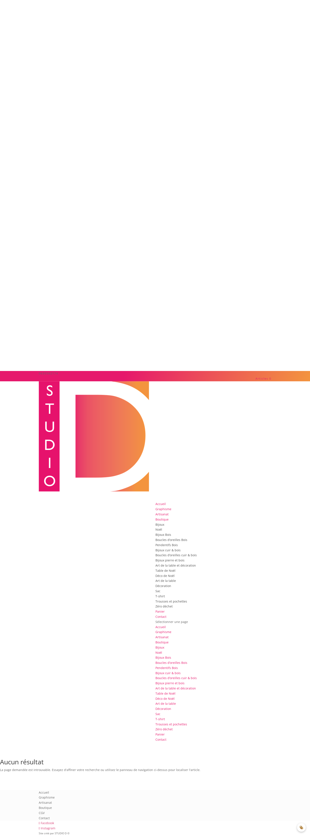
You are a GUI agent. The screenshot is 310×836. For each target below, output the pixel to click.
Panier (160, 734)
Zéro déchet (164, 606)
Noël (158, 529)
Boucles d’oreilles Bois (171, 540)
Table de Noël (165, 571)
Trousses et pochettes (171, 601)
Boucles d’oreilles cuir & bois (176, 555)
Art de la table (165, 581)
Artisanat (162, 637)
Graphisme (163, 632)
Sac (157, 591)
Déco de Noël (165, 576)
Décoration (163, 586)
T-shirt (160, 596)
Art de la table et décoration (175, 565)
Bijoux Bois (163, 535)
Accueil (160, 627)
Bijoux (159, 524)
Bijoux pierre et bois (169, 560)
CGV (42, 813)
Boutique (162, 642)
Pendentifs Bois (166, 545)
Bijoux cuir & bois (168, 550)
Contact (160, 739)
